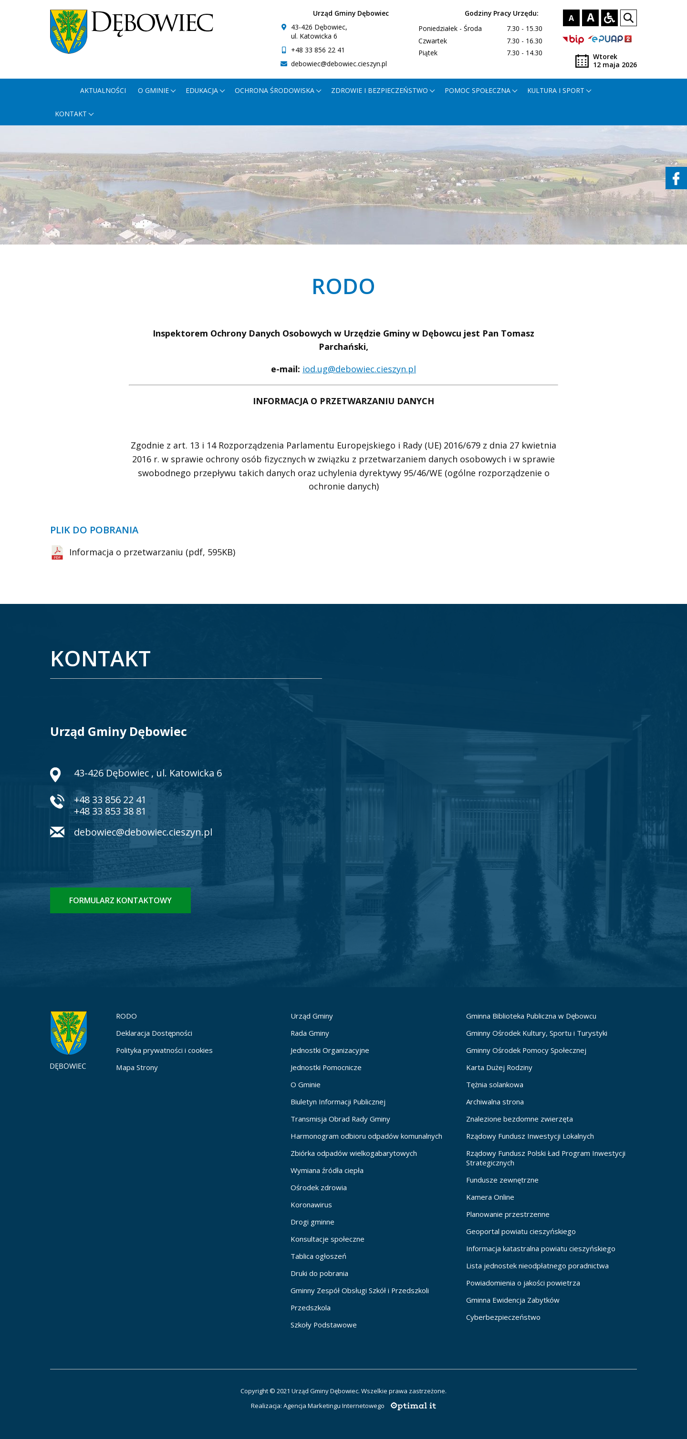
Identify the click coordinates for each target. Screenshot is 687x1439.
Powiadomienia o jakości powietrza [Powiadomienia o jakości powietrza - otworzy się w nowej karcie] (523, 1282)
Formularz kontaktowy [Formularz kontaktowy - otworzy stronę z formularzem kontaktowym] (120, 900)
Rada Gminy (310, 1033)
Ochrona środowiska (274, 90)
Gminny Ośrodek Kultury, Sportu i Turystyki (536, 1033)
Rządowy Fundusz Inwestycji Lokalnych (530, 1136)
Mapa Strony (137, 1067)
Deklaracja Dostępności (154, 1033)
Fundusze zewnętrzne (502, 1179)
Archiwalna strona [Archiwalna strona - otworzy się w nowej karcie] (495, 1101)
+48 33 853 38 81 (110, 811)
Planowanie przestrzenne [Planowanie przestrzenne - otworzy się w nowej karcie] (508, 1214)
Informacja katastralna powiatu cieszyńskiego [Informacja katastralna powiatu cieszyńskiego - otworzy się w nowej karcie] (540, 1248)
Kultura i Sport (555, 90)
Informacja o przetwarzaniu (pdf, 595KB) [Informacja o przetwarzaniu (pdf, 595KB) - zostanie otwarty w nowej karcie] (142, 552)
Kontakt (71, 113)
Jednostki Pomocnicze (326, 1067)
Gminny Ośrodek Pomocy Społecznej (526, 1050)
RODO (126, 1016)
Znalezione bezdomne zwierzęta (519, 1118)
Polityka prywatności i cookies (164, 1050)
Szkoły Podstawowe (324, 1324)
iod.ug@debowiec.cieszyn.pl (359, 369)
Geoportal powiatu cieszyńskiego (521, 1231)
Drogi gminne (312, 1221)
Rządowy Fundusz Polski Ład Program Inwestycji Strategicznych (545, 1157)
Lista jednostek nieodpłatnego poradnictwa (537, 1265)
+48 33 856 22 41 (318, 49)
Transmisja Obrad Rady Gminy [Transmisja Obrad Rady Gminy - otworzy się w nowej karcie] (340, 1118)
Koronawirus (311, 1204)
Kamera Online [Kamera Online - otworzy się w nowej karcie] (490, 1197)
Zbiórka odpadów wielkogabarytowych (354, 1153)
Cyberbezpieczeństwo (503, 1317)
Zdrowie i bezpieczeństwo (379, 90)
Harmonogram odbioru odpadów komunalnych (366, 1136)
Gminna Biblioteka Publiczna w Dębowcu (531, 1016)
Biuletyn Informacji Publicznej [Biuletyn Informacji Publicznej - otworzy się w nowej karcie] (338, 1101)
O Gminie (306, 1084)
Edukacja (202, 90)
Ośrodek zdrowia (319, 1187)
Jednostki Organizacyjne (330, 1050)
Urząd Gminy (312, 1016)
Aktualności (103, 90)
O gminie (153, 90)
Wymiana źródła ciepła (327, 1170)
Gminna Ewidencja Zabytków (513, 1300)
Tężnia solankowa (494, 1084)
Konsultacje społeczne (327, 1239)
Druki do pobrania (319, 1273)
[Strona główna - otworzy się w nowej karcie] (61, 90)
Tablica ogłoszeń (318, 1256)
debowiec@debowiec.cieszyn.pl (339, 63)
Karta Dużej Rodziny (499, 1067)
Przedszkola (311, 1307)
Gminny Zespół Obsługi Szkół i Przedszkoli (360, 1290)
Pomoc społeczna (477, 90)
